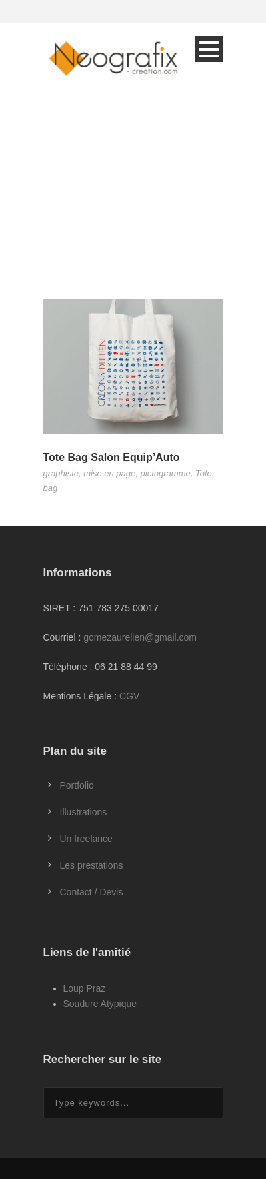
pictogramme (166, 473)
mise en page (109, 473)
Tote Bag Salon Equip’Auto (111, 457)
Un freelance (86, 838)
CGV (129, 696)
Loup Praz (84, 988)
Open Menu (209, 49)
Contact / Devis (91, 892)
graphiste (61, 473)
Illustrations (83, 812)
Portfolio (77, 785)
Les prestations (91, 865)
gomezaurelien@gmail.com (140, 637)
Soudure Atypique (100, 1003)
